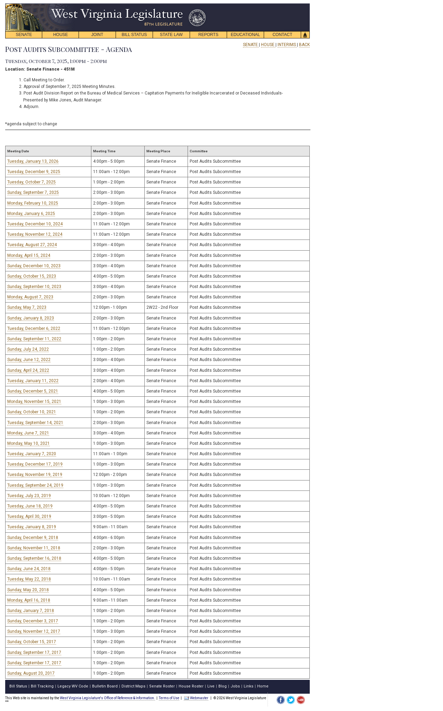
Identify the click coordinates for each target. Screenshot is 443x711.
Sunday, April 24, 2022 (28, 370)
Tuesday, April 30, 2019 (29, 516)
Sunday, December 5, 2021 (32, 391)
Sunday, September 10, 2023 (34, 286)
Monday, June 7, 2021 (28, 433)
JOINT (97, 34)
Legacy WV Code (72, 686)
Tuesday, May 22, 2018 (29, 579)
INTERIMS (287, 44)
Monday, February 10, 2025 (32, 203)
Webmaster (196, 698)
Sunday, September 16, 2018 (34, 558)
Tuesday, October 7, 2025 (31, 182)
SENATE (24, 34)
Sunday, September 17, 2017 (34, 652)
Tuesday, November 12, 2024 (34, 234)
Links (248, 686)
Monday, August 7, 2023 (30, 297)
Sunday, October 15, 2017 (31, 641)
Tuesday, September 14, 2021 (35, 422)
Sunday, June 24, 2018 (29, 568)
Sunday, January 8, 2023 (30, 318)
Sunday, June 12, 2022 (29, 359)
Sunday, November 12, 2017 (33, 631)
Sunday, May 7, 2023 (26, 307)
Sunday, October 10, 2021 (31, 412)
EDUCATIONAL (245, 34)
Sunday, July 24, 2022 (28, 349)
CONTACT (282, 34)
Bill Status (18, 686)
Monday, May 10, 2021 (28, 443)
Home (263, 686)
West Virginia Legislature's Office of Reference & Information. (107, 698)
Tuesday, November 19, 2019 (34, 474)
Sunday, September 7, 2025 (33, 192)
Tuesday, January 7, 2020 (31, 453)
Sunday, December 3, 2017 (32, 621)
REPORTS (208, 34)
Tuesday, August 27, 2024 (32, 244)
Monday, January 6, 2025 (31, 213)
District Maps (133, 686)
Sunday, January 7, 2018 (30, 610)
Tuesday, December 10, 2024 (35, 224)
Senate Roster (162, 686)
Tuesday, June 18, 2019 (30, 506)
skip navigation (200, 5)
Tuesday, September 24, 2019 (35, 485)
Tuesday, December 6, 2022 (33, 328)
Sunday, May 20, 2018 (28, 589)
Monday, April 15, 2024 (28, 255)
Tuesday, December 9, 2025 (33, 171)
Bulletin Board (105, 686)
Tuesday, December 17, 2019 (35, 464)
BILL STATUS (134, 34)
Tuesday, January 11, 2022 (32, 380)
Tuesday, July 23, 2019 (29, 495)
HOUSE (60, 34)
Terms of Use (169, 698)
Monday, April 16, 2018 (28, 600)
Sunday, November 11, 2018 (33, 548)
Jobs (235, 686)
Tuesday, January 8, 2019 (31, 526)
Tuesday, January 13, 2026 (32, 161)
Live (211, 686)
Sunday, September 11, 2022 (34, 338)
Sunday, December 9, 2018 (32, 537)
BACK (304, 44)
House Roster (191, 686)
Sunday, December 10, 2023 (34, 265)
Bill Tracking (42, 686)
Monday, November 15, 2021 (34, 401)
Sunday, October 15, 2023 (31, 276)
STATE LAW (171, 34)
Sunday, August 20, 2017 (31, 673)
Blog (222, 686)
